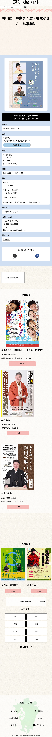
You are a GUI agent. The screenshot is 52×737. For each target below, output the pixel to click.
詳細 (22, 363)
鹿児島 (15, 632)
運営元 (14, 725)
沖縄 (36, 639)
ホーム (14, 711)
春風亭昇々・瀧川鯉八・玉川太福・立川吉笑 (22, 350)
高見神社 (6, 239)
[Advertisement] (26, 41)
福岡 (15, 616)
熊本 (36, 624)
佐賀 (15, 624)
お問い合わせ (38, 725)
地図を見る (16, 145)
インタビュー (38, 718)
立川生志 (5, 420)
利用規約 (39, 711)
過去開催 (26, 647)
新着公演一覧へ (32, 602)
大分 (36, 632)
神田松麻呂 (6, 493)
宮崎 (15, 639)
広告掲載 (14, 718)
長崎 (36, 616)
